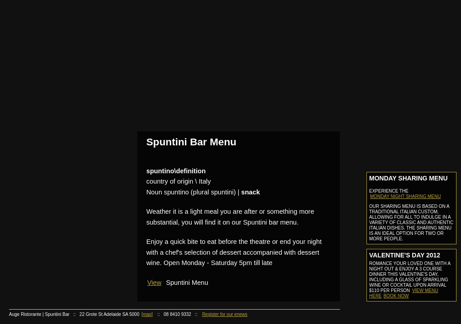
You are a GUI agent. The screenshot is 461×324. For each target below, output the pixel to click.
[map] (147, 314)
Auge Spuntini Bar (57, 131)
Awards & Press (61, 74)
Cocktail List (61, 153)
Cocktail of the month (61, 279)
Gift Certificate (57, 233)
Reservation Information (61, 108)
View (154, 282)
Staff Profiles (61, 62)
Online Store (57, 245)
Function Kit (61, 210)
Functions (57, 199)
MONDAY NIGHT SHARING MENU (405, 196)
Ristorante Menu (61, 176)
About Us (57, 40)
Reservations (57, 97)
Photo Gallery (61, 85)
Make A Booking (61, 119)
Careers (57, 291)
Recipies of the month (61, 268)
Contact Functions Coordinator (61, 222)
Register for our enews (225, 314)
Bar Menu (61, 142)
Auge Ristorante (57, 165)
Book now (396, 295)
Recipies (57, 257)
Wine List (61, 188)
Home (57, 28)
